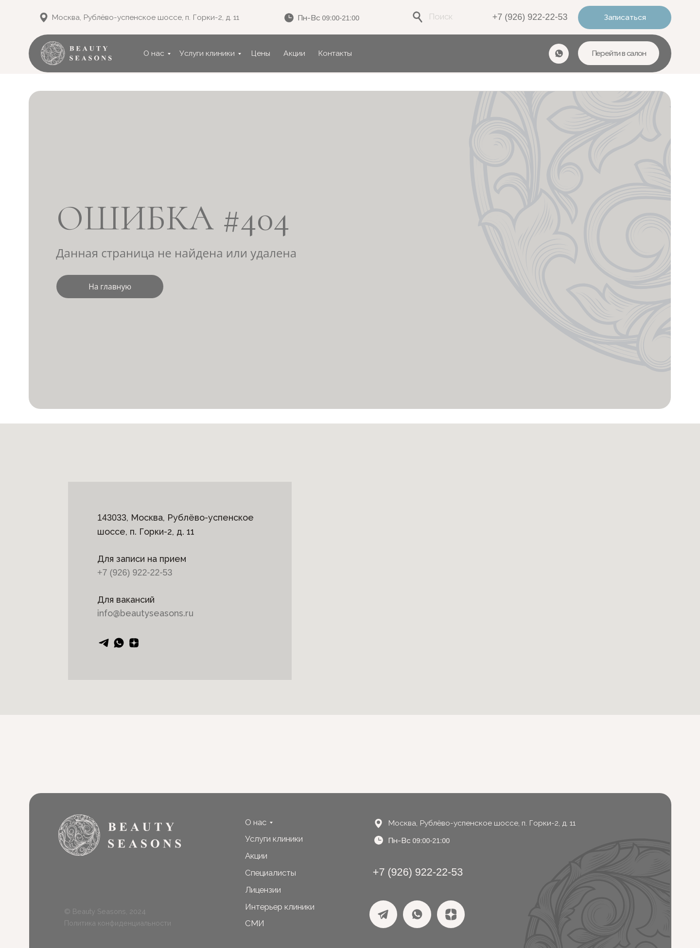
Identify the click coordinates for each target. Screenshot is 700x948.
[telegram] (104, 643)
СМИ (254, 923)
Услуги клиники (207, 53)
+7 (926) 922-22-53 (530, 17)
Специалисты (270, 873)
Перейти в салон (619, 53)
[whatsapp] (119, 643)
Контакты (335, 53)
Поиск (441, 16)
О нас (153, 53)
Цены (260, 53)
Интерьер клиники (280, 907)
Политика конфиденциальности (117, 923)
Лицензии (263, 890)
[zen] (134, 643)
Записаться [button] (625, 17)
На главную (109, 286)
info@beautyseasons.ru (145, 613)
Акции (294, 53)
